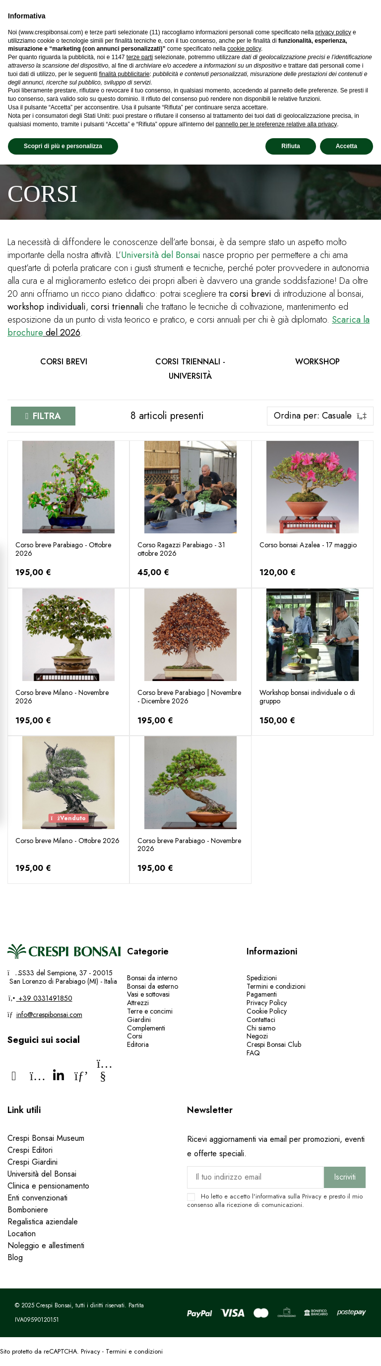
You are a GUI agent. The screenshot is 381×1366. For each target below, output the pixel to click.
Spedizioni (262, 978)
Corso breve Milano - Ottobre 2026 (67, 841)
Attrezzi (138, 1003)
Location (21, 1233)
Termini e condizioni (276, 986)
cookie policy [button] (244, 48)
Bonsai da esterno (152, 986)
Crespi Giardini (32, 1162)
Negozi (257, 1036)
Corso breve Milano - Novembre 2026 (62, 696)
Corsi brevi (63, 361)
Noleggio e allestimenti (45, 1245)
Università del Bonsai (41, 1174)
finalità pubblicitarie (124, 74)
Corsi (134, 1036)
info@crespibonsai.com (49, 1015)
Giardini (139, 1019)
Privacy (311, 1196)
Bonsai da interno (152, 978)
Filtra (47, 416)
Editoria (138, 1044)
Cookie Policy (267, 1011)
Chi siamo (261, 1028)
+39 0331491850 (44, 998)
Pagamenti (262, 994)
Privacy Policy (267, 1003)
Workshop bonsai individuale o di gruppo (307, 696)
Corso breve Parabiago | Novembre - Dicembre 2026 (189, 696)
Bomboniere (27, 1209)
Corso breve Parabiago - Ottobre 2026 (63, 549)
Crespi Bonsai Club (274, 1044)
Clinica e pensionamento (48, 1186)
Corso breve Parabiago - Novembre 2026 (189, 845)
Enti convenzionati (37, 1197)
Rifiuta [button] (290, 146)
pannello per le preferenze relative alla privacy (276, 124)
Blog (15, 1257)
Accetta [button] (346, 146)
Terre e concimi (150, 1011)
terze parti (140, 57)
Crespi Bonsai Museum (45, 1138)
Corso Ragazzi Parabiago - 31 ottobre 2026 (181, 549)
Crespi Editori (30, 1150)
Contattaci (261, 1019)
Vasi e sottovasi (148, 994)
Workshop (317, 361)
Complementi (146, 1028)
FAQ (254, 1053)
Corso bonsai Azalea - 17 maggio (308, 545)
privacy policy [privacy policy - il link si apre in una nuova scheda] (333, 32)
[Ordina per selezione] (320, 416)
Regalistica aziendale (42, 1221)
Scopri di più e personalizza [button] (63, 146)
